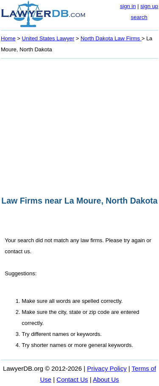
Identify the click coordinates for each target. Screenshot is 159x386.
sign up (149, 6)
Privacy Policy (106, 368)
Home (8, 38)
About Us (106, 379)
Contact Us (72, 379)
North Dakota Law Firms (111, 38)
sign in (128, 6)
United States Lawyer (48, 38)
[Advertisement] (79, 124)
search (139, 17)
